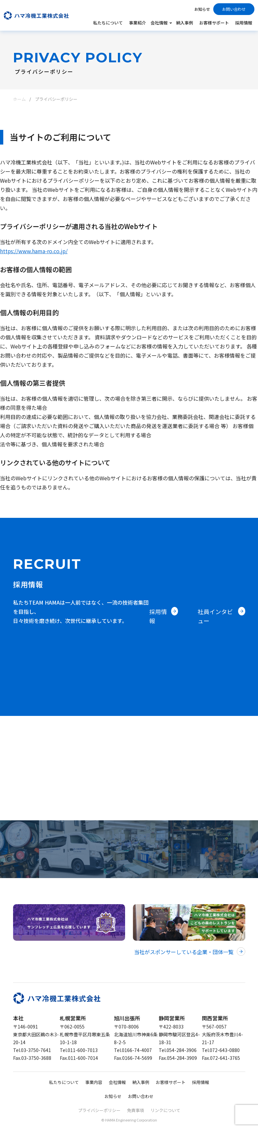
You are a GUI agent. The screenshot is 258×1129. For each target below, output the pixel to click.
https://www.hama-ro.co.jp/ (34, 251)
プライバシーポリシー (99, 1110)
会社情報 (117, 1082)
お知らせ (202, 9)
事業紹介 (137, 23)
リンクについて (165, 1110)
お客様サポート (214, 23)
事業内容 (93, 1082)
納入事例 (184, 23)
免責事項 (135, 1110)
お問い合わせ (234, 9)
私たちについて (108, 23)
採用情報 (243, 23)
